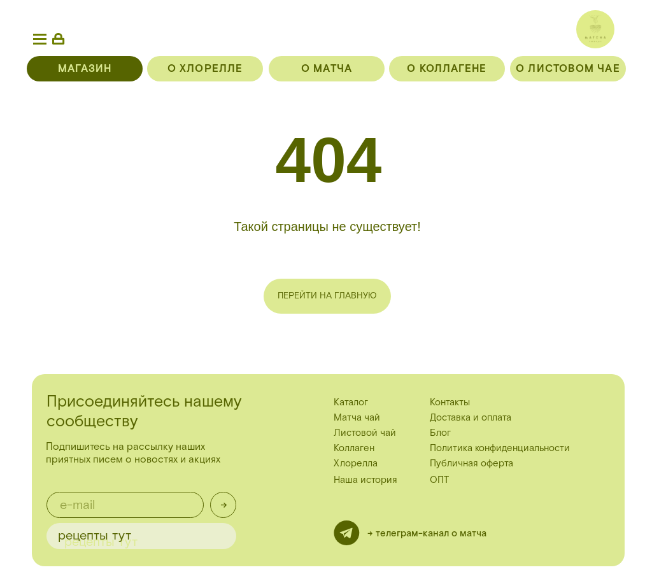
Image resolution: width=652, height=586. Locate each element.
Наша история (365, 480)
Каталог (351, 402)
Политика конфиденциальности (500, 448)
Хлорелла (356, 463)
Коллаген (354, 448)
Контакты (450, 402)
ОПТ (439, 480)
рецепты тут (94, 535)
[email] (125, 505)
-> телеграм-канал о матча (426, 533)
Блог (440, 433)
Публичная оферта (471, 463)
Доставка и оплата (470, 417)
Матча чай (357, 417)
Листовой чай (365, 433)
